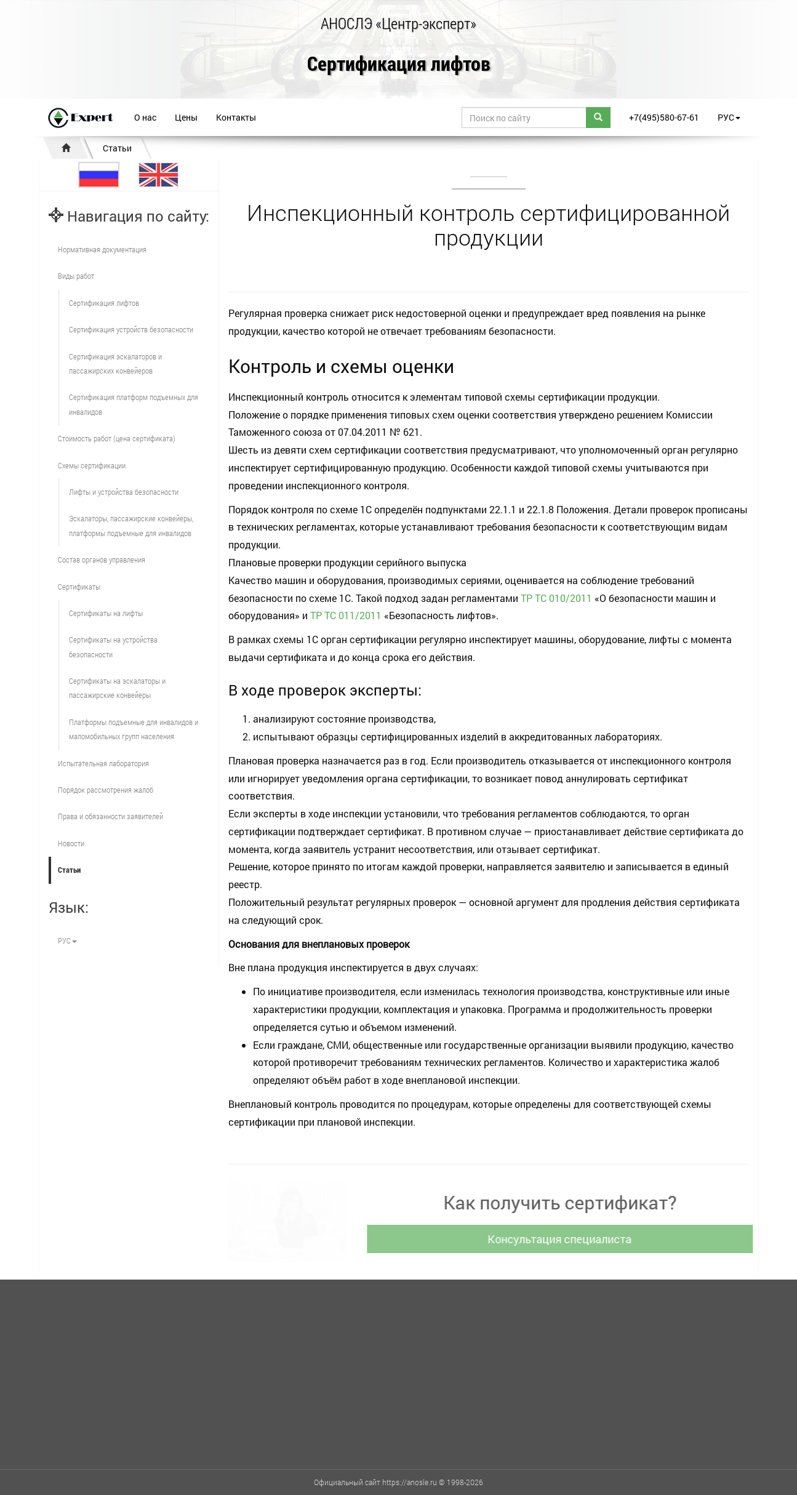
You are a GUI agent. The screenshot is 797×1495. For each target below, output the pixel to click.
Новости (71, 843)
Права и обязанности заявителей (110, 816)
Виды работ (76, 275)
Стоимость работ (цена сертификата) (116, 438)
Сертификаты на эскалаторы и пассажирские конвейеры (117, 687)
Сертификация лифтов (399, 64)
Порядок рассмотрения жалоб (105, 789)
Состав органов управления (101, 559)
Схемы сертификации (92, 465)
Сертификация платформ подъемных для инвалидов (133, 404)
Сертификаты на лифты (106, 613)
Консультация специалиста (563, 1239)
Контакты (236, 117)
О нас (145, 117)
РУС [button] (729, 117)
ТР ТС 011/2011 (346, 615)
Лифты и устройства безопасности (123, 491)
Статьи (117, 148)
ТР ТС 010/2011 (556, 597)
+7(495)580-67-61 (664, 117)
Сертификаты (79, 586)
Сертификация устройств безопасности (131, 329)
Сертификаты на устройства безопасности (113, 646)
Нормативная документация (102, 249)
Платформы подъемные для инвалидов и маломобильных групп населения (133, 729)
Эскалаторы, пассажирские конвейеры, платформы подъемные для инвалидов (131, 525)
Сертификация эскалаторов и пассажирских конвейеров (115, 363)
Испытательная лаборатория (103, 763)
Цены (186, 117)
